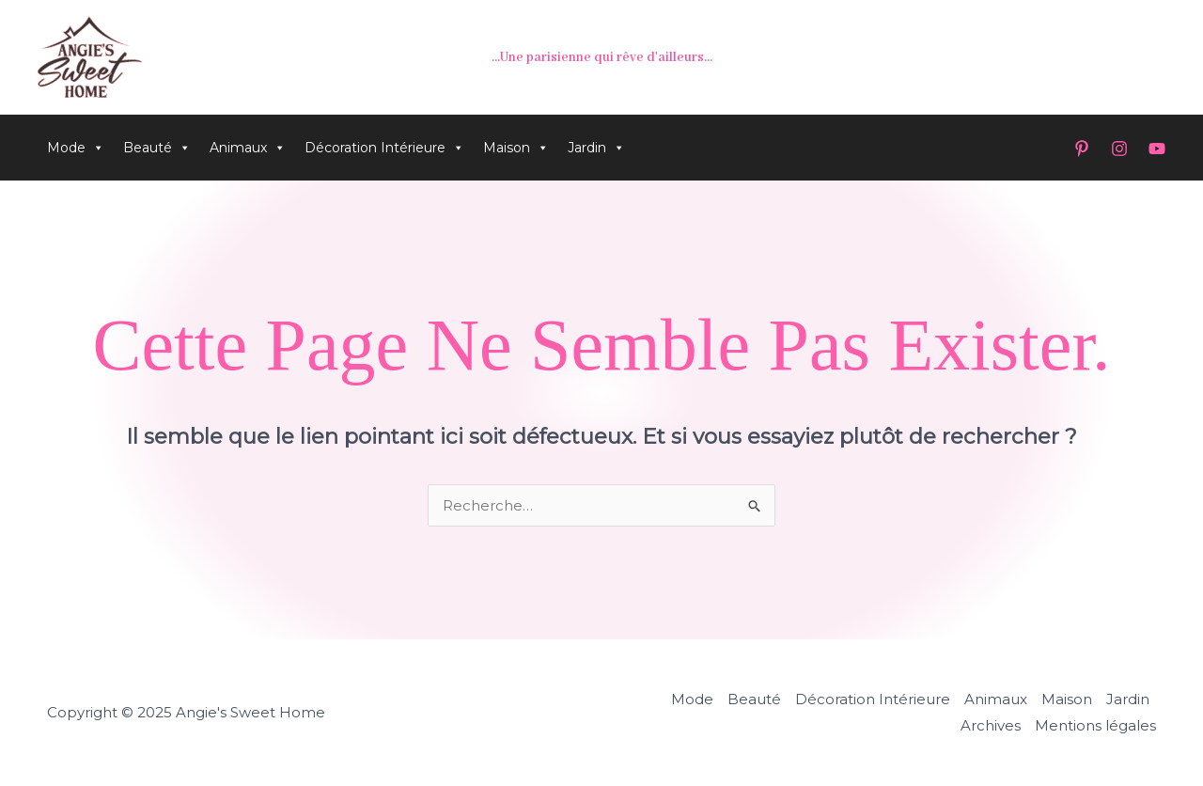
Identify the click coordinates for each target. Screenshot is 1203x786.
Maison (516, 147)
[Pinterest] (1081, 148)
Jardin (596, 147)
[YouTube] (1156, 148)
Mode (75, 147)
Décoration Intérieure (384, 147)
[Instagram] (1119, 148)
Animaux (248, 147)
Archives (991, 725)
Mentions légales (1095, 725)
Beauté (157, 147)
